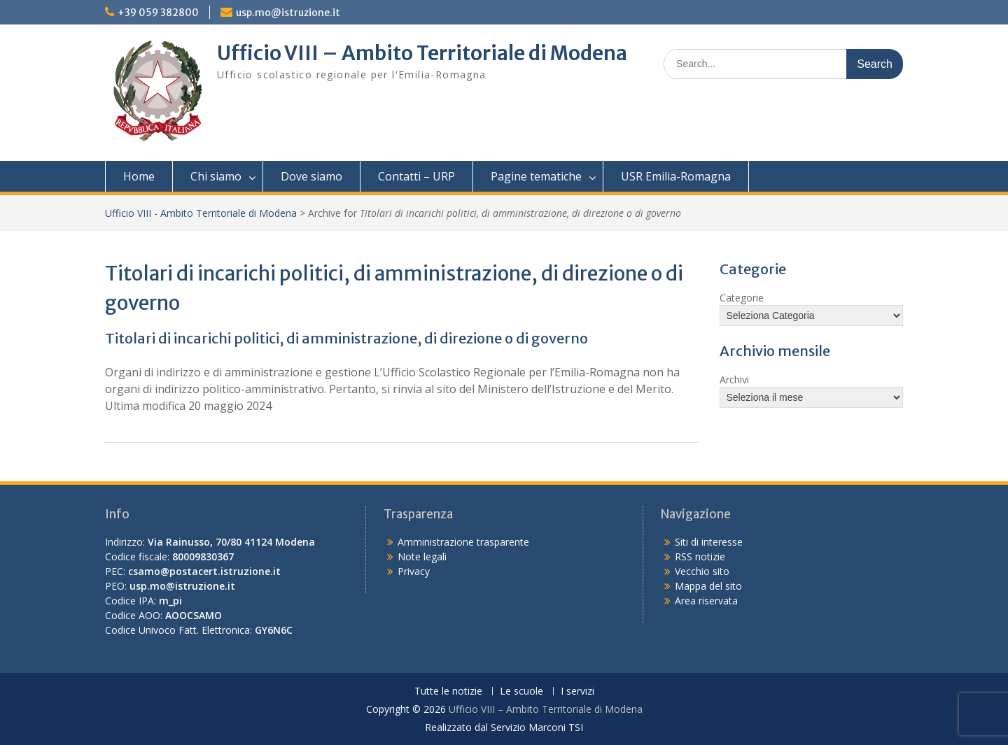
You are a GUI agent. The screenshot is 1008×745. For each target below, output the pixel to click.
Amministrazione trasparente (463, 541)
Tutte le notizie (448, 691)
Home (139, 176)
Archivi (734, 379)
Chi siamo (215, 176)
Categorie (742, 297)
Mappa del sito (708, 586)
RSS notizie (700, 556)
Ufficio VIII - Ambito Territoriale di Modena (201, 213)
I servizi (577, 691)
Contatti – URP (416, 176)
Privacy (414, 571)
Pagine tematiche (536, 176)
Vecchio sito (702, 571)
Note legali (422, 556)
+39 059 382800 (158, 12)
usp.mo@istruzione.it (288, 12)
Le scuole (521, 691)
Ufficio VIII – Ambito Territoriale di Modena (422, 53)
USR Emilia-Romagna (676, 176)
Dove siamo (311, 176)
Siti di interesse (709, 541)
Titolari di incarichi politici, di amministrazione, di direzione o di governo (346, 338)
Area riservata (706, 600)
